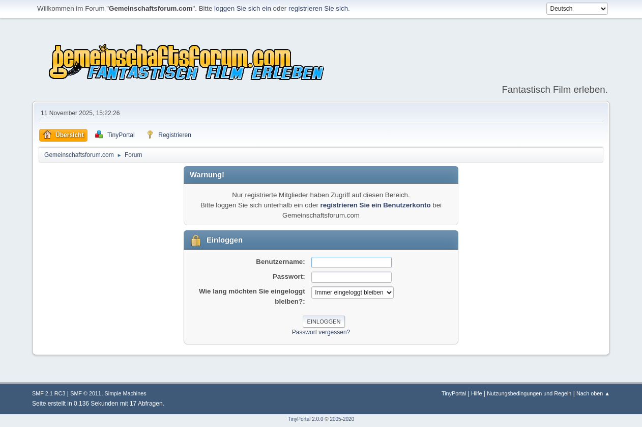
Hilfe (476, 393)
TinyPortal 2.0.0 (306, 419)
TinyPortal (454, 393)
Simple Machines (126, 393)
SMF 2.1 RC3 (48, 393)
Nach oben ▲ (593, 393)
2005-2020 (342, 419)
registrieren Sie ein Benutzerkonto (375, 205)
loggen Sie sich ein (242, 8)
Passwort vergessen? (321, 332)
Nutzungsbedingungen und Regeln (529, 393)
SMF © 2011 (85, 393)
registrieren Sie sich (318, 8)
